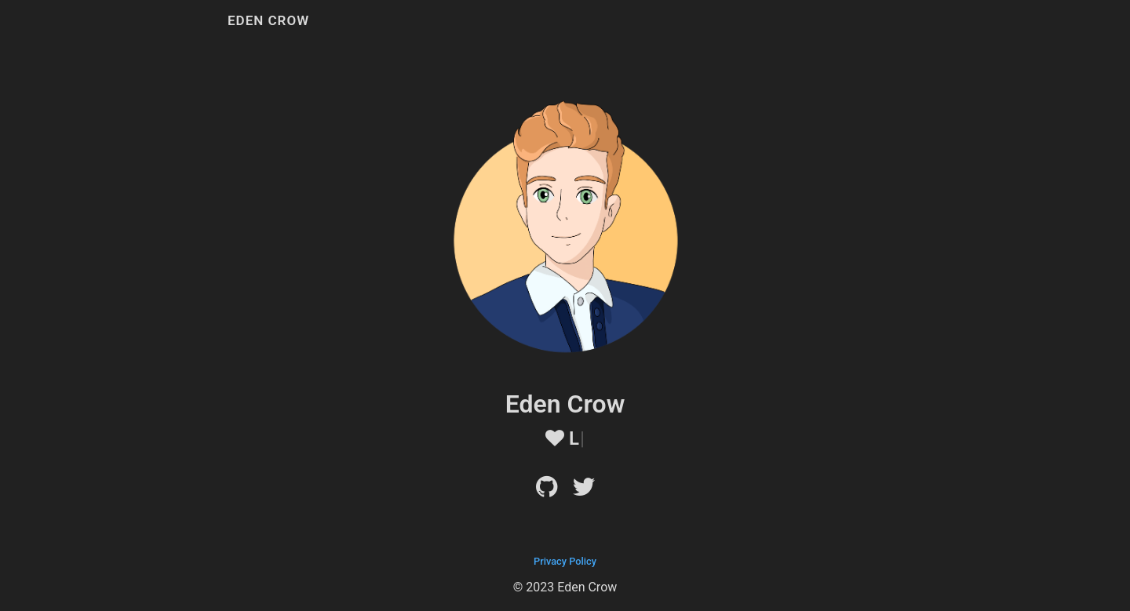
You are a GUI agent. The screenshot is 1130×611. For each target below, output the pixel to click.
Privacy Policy (565, 561)
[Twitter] (584, 491)
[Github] (546, 491)
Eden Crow (268, 20)
